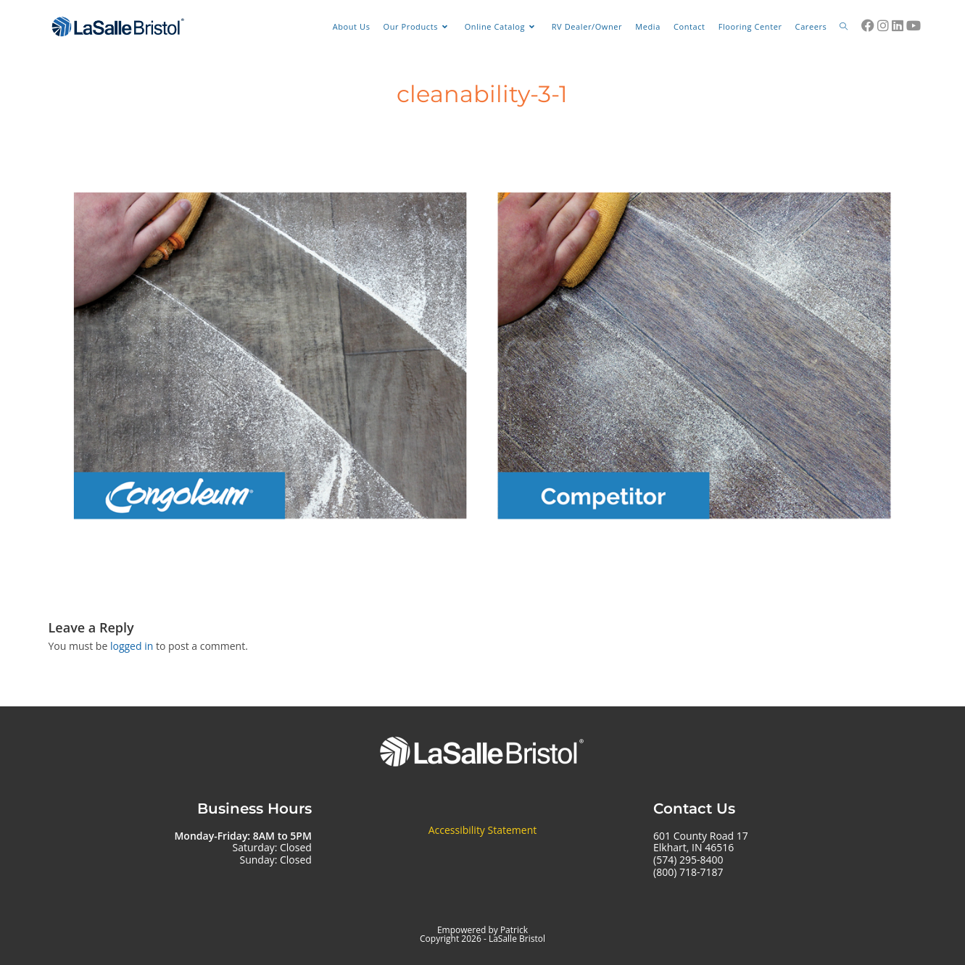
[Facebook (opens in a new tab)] (868, 25)
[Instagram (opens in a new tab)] (883, 25)
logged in (131, 646)
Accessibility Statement (482, 830)
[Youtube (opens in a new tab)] (913, 25)
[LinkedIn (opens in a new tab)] (897, 25)
